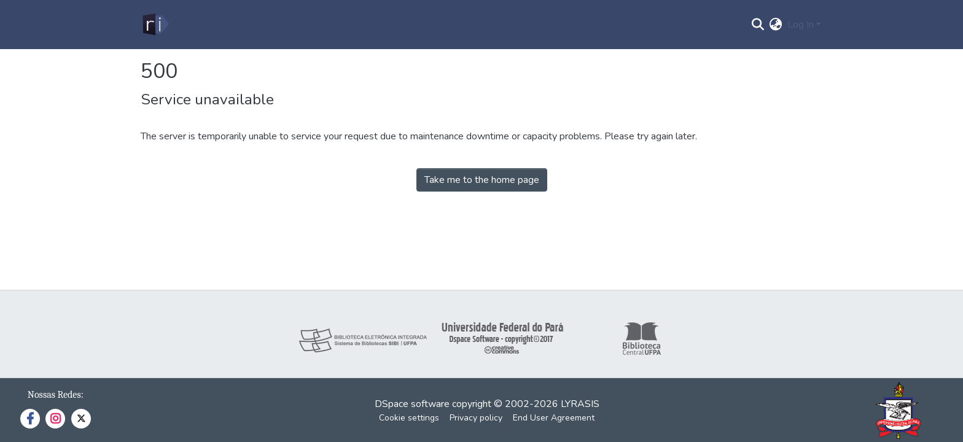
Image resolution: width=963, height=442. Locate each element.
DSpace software (412, 404)
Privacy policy (476, 418)
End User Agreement (554, 418)
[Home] (155, 24)
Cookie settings (409, 418)
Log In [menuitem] (800, 24)
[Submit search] (758, 24)
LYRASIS (580, 404)
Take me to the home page (481, 180)
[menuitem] (776, 24)
